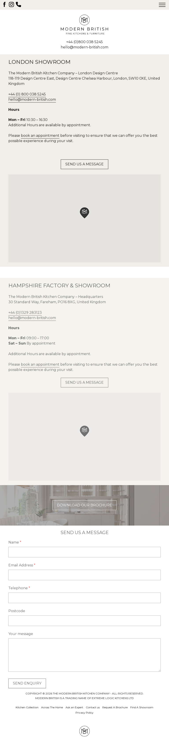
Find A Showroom (141, 707)
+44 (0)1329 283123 (25, 321)
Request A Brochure (115, 707)
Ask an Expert (74, 707)
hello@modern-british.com (84, 47)
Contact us (93, 707)
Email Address (21, 574)
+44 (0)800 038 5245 (84, 42)
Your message (20, 642)
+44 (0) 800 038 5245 (27, 94)
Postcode (16, 619)
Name (14, 551)
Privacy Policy (84, 712)
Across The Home (52, 707)
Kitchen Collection (27, 707)
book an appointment (40, 135)
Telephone (19, 597)
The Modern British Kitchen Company (84, 24)
